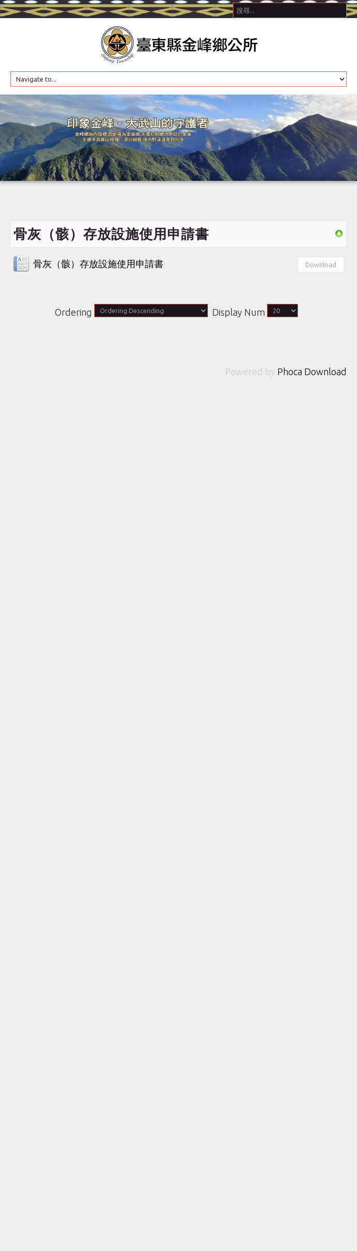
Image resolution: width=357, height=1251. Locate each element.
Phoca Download (312, 371)
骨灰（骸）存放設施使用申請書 (98, 263)
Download (320, 264)
